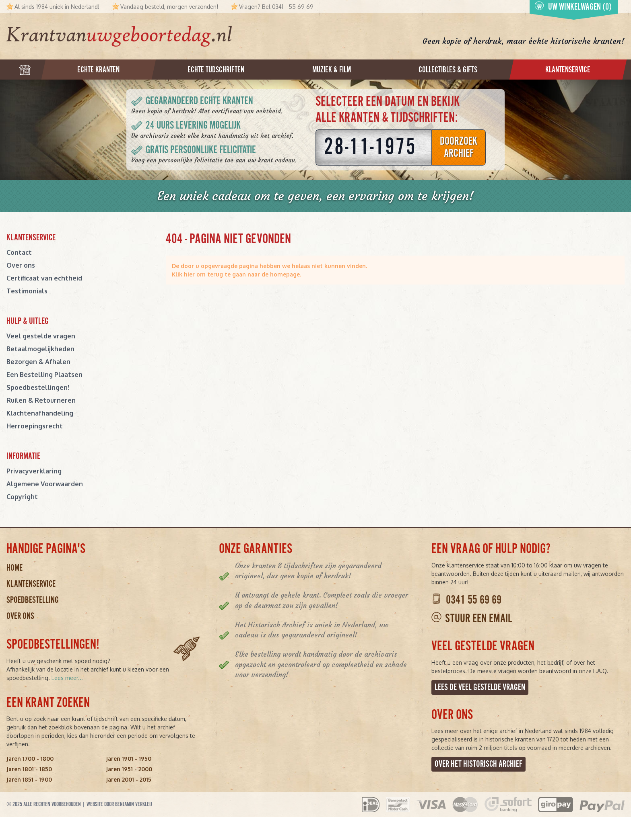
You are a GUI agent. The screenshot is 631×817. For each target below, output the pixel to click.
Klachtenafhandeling (39, 413)
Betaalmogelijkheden (40, 349)
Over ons (20, 265)
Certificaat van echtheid (44, 278)
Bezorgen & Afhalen (38, 362)
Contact (19, 252)
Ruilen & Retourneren (41, 400)
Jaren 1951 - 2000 (129, 769)
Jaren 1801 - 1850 (29, 769)
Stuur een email (478, 619)
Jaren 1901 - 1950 (128, 758)
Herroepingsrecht (34, 426)
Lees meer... (67, 677)
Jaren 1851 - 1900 (29, 779)
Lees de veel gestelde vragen (480, 687)
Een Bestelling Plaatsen (44, 375)
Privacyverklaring (34, 471)
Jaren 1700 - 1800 (30, 758)
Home (14, 568)
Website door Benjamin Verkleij (119, 804)
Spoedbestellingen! (37, 387)
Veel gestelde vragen (40, 336)
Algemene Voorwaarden (44, 484)
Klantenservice (31, 584)
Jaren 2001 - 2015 (128, 779)
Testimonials (26, 291)
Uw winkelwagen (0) (573, 7)
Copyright (22, 497)
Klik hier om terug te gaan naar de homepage (236, 274)
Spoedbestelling (32, 600)
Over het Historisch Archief (478, 764)
